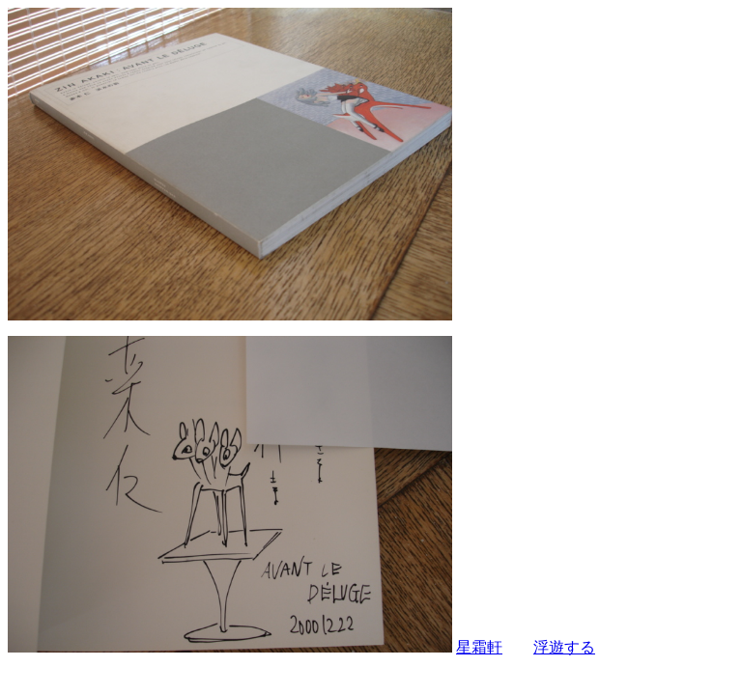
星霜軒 (479, 647)
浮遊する (564, 647)
